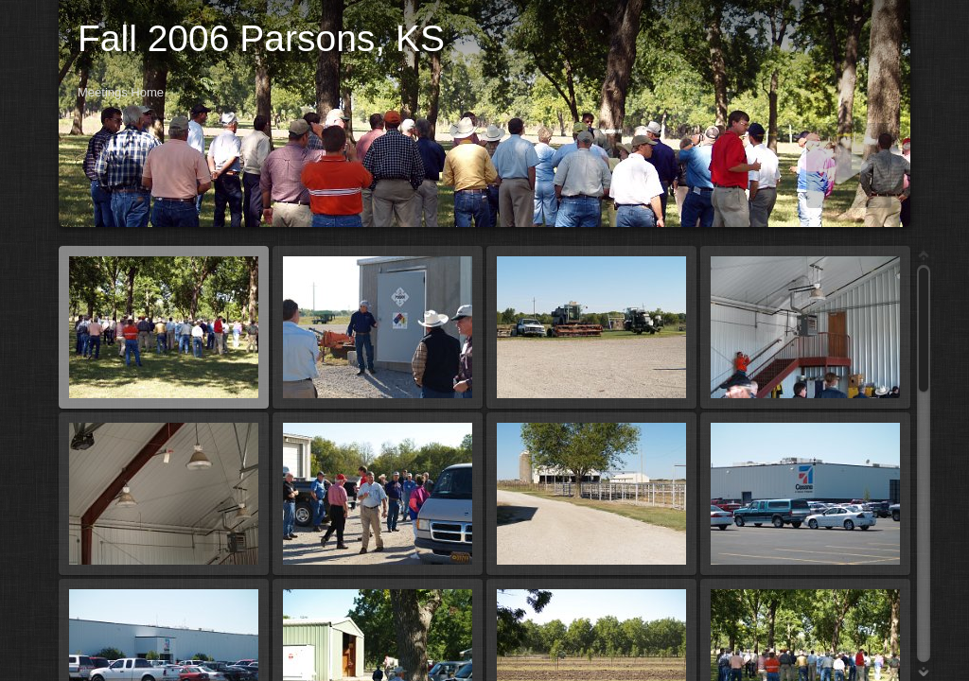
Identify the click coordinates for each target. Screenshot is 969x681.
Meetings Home (121, 92)
